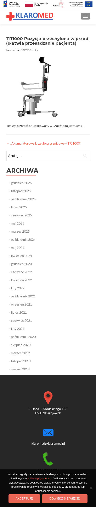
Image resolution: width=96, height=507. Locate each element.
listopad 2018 (21, 361)
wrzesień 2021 (21, 304)
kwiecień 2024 (21, 256)
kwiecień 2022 (21, 280)
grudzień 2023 (21, 264)
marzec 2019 (20, 353)
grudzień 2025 (21, 183)
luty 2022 (17, 288)
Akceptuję (24, 498)
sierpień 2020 (20, 345)
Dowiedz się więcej (64, 498)
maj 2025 (17, 223)
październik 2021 (23, 296)
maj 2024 (17, 247)
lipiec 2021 (19, 312)
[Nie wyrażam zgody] (91, 488)
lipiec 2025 (19, 207)
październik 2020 (23, 337)
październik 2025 (23, 199)
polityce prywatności (39, 478)
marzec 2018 (20, 369)
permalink (75, 126)
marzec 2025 (20, 231)
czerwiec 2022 (21, 272)
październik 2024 (23, 239)
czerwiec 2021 (21, 320)
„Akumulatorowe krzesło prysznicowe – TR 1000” (43, 143)
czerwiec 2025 (21, 215)
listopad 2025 (21, 191)
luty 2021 (17, 328)
